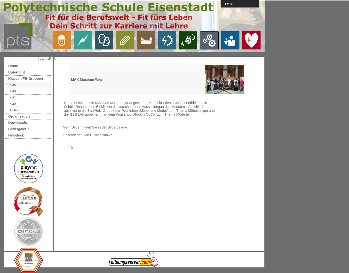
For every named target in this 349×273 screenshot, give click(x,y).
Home (229, 3)
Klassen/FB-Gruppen (25, 78)
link (63, 40)
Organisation (19, 116)
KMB (12, 91)
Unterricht (16, 72)
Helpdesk (16, 135)
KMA (12, 84)
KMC (12, 97)
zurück (68, 148)
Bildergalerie (18, 129)
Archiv (13, 110)
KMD (12, 103)
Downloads (17, 123)
